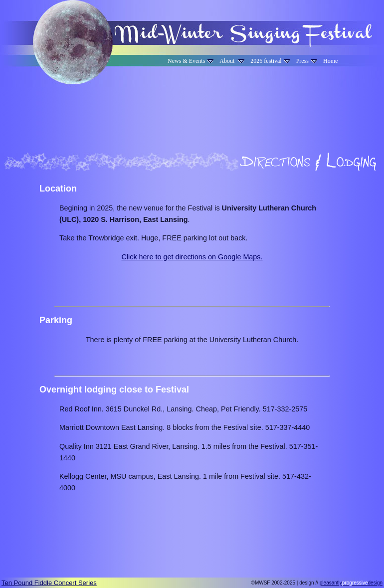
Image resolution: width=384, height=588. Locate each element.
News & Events (190, 60)
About (231, 60)
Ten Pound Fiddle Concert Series (49, 583)
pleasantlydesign (351, 583)
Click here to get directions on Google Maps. (191, 257)
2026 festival (270, 60)
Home (330, 60)
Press (306, 60)
